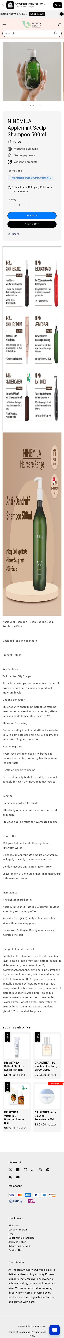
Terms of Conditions (19, 1332)
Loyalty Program (18, 1229)
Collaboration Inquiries (21, 1238)
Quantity (12, 199)
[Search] (56, 33)
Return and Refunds (19, 1246)
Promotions (15, 170)
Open (58, 5)
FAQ (10, 1233)
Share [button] (13, 234)
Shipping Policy (17, 1242)
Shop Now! (38, 13)
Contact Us (14, 1250)
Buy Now (32, 215)
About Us (13, 1225)
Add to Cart (32, 224)
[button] (4, 24)
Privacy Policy (38, 1332)
